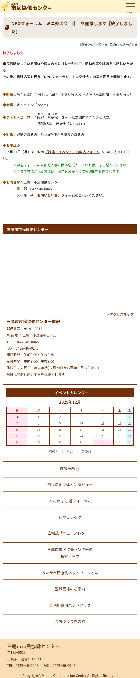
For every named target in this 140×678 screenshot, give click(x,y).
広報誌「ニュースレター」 (70, 533)
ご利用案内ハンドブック (70, 605)
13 (129, 423)
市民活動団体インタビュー (70, 484)
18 (102, 429)
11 (102, 423)
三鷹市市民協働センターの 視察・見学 (70, 553)
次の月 (86, 451)
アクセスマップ (121, 314)
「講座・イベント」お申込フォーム (72, 151)
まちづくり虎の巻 (70, 621)
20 (129, 429)
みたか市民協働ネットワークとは (70, 572)
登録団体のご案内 (70, 589)
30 (17, 417)
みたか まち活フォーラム (70, 501)
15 (38, 429)
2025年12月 (70, 402)
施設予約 (69, 468)
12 (119, 423)
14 (17, 429)
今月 (70, 451)
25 (102, 436)
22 (38, 436)
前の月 (54, 451)
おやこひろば (70, 517)
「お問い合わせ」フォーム (54, 195)
